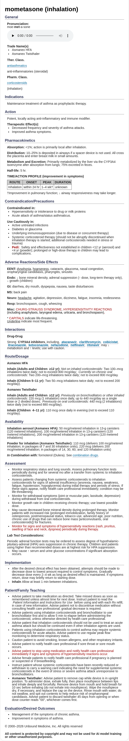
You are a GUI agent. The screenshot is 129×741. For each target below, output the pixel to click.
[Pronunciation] (40, 36)
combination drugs (85, 455)
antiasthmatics (17, 65)
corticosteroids (17, 83)
